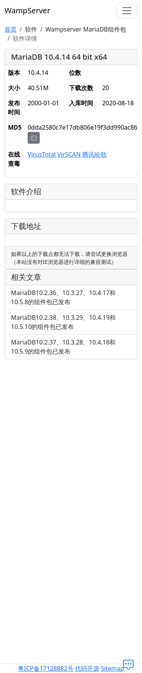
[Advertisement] (71, 436)
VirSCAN (69, 154)
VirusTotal (42, 154)
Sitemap (112, 668)
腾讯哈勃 (94, 154)
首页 (11, 29)
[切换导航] (126, 10)
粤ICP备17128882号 (45, 668)
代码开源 (87, 668)
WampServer (27, 10)
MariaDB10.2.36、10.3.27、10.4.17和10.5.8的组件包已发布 (63, 297)
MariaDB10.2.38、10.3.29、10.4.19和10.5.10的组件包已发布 (63, 322)
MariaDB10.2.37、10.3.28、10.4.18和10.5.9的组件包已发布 (63, 347)
